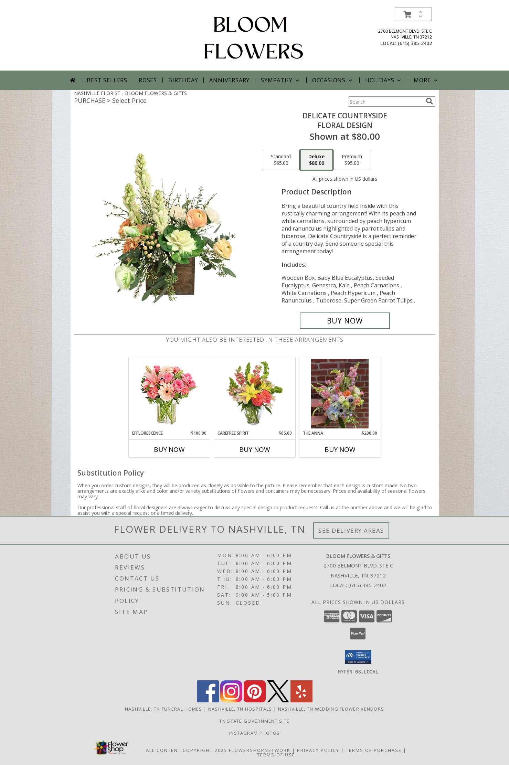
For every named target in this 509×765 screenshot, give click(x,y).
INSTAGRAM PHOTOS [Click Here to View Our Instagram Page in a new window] (254, 733)
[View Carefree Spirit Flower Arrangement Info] (254, 393)
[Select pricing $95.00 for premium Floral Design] (352, 160)
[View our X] (278, 700)
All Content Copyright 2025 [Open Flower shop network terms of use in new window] (186, 750)
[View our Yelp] (301, 700)
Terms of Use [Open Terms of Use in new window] (276, 754)
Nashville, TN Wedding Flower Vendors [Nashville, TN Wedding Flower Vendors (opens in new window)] (331, 708)
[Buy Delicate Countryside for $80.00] (345, 320)
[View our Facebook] (208, 700)
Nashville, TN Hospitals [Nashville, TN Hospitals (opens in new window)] (240, 708)
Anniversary (229, 80)
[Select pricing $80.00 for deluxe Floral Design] (316, 160)
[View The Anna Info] (340, 393)
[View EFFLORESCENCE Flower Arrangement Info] (169, 394)
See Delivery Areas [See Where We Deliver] (351, 530)
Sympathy (280, 80)
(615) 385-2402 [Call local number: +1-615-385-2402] (415, 43)
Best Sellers (107, 80)
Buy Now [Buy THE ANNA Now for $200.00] (340, 449)
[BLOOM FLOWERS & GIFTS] (254, 39)
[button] (413, 14)
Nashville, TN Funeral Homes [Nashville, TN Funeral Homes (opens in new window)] (163, 708)
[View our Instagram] (231, 700)
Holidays (383, 80)
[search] (429, 101)
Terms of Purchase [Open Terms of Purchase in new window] (374, 750)
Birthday (183, 80)
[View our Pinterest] (255, 700)
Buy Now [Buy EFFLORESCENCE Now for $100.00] (169, 449)
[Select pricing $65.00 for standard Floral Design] (280, 160)
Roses (148, 80)
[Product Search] (386, 101)
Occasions (333, 80)
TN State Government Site (254, 721)
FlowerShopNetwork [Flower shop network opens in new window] (259, 750)
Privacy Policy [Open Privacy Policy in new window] (318, 750)
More (426, 80)
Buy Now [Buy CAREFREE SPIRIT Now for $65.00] (254, 449)
